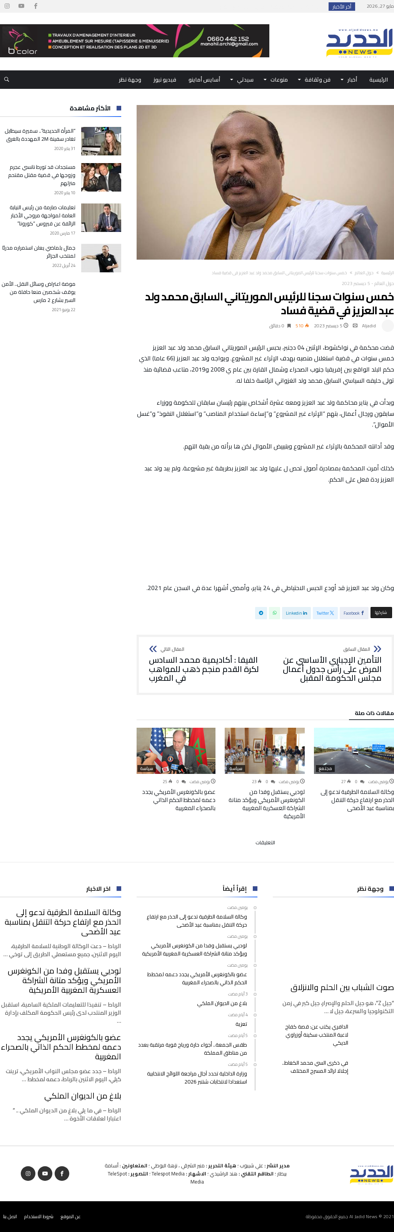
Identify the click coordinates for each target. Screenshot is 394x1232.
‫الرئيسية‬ (387, 273)
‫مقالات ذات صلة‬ (374, 714)
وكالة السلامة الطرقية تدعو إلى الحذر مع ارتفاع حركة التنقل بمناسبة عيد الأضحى (357, 800)
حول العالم (364, 273)
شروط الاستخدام (38, 1216)
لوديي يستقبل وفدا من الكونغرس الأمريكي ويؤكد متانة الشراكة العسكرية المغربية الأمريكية (267, 804)
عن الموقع (71, 1216)
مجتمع (325, 768)
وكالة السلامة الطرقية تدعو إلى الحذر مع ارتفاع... (269, 6)
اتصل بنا (10, 1216)
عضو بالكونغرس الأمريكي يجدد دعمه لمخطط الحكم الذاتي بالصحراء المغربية (178, 800)
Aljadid (369, 325)
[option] (354, 770)
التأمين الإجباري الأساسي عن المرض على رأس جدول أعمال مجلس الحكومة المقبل (326, 665)
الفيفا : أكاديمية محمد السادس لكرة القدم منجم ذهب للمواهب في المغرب (204, 665)
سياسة (235, 768)
